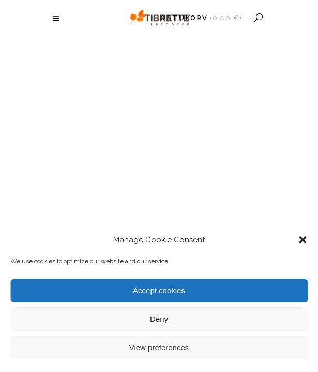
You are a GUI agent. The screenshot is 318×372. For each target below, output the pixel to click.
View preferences (159, 347)
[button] (302, 240)
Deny (159, 319)
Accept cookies (159, 290)
